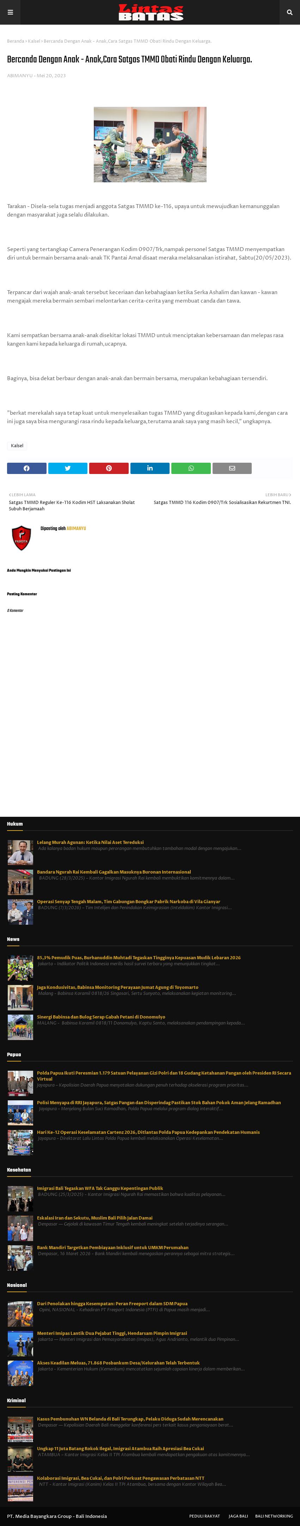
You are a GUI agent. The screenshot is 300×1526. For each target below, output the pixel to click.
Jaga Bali (238, 1516)
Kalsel (34, 41)
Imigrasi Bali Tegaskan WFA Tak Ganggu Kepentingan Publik (100, 1188)
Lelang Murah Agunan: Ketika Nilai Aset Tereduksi (90, 842)
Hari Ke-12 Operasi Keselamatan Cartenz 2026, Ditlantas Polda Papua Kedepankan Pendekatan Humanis (148, 1132)
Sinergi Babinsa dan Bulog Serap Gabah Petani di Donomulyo (101, 1017)
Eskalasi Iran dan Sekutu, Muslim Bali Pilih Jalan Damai (95, 1218)
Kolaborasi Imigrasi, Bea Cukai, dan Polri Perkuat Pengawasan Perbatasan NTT (120, 1478)
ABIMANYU (20, 76)
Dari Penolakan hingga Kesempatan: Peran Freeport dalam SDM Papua (112, 1304)
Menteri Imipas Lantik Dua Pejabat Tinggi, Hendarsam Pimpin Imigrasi (112, 1333)
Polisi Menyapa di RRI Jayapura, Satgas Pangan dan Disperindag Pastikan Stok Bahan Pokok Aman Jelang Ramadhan (159, 1103)
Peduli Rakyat (204, 1516)
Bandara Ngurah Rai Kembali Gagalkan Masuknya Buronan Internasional (114, 872)
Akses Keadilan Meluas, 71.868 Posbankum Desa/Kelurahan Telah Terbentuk (118, 1363)
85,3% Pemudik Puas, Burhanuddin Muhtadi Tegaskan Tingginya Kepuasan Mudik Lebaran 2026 (139, 958)
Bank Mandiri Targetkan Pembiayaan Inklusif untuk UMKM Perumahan (113, 1248)
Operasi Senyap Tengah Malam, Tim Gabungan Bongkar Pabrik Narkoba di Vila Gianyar (128, 902)
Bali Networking (274, 1516)
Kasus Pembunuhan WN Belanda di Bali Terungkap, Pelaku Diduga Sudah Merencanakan (130, 1419)
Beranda (15, 41)
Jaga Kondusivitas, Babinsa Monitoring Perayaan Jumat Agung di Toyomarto (117, 987)
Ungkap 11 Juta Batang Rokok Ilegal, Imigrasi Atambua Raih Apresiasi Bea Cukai (120, 1449)
